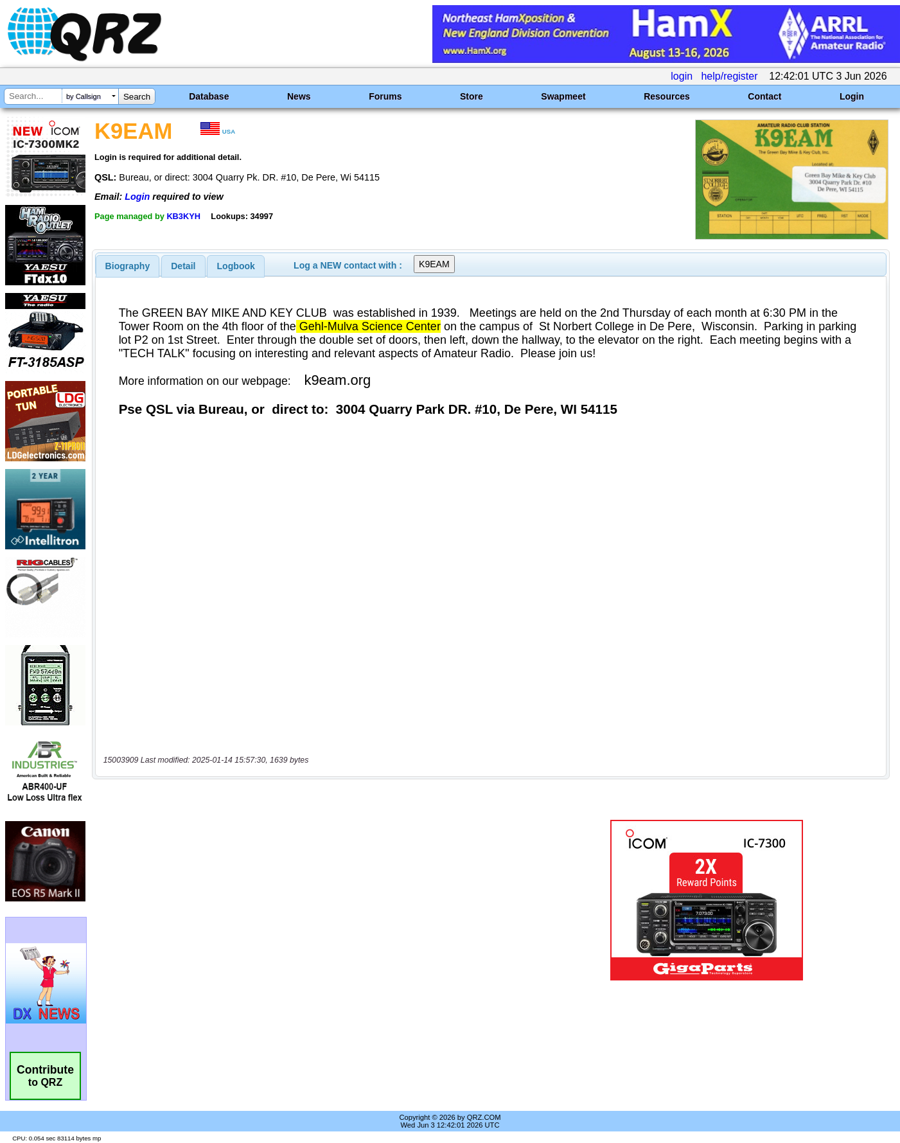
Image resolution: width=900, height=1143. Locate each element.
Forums (385, 96)
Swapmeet (563, 96)
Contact (764, 96)
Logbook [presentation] (236, 266)
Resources (667, 96)
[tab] (128, 266)
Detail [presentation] (183, 266)
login (682, 76)
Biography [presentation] (127, 266)
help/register (729, 76)
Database (209, 96)
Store (471, 96)
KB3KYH (183, 216)
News (299, 96)
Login (852, 96)
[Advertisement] (318, 900)
